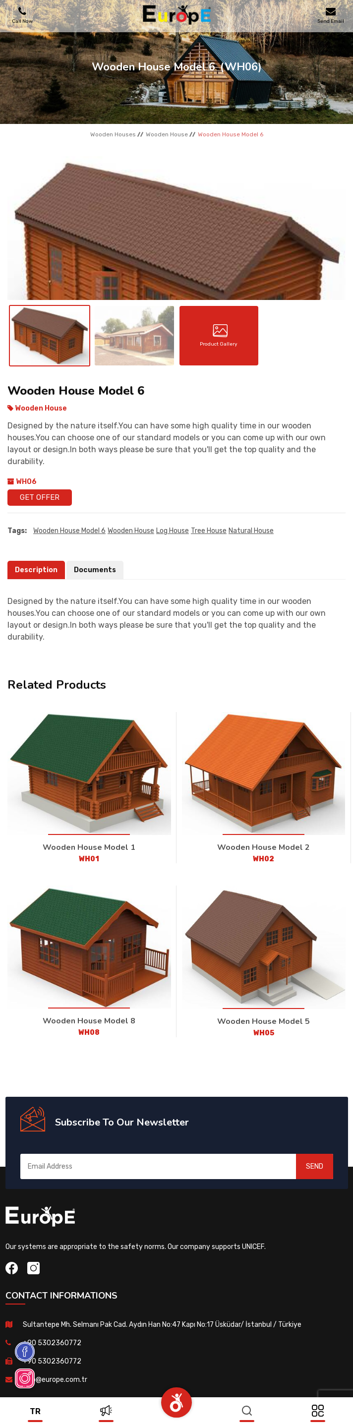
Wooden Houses (113, 134)
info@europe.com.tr (55, 1379)
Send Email (330, 15)
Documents (95, 570)
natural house (251, 531)
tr (35, 1411)
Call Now (22, 15)
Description (36, 570)
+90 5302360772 (52, 1343)
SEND (314, 1166)
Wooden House (167, 134)
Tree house (209, 531)
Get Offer (39, 497)
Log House (172, 531)
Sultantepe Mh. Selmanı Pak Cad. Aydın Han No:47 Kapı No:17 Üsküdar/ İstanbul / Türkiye (162, 1324)
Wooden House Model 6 (69, 531)
